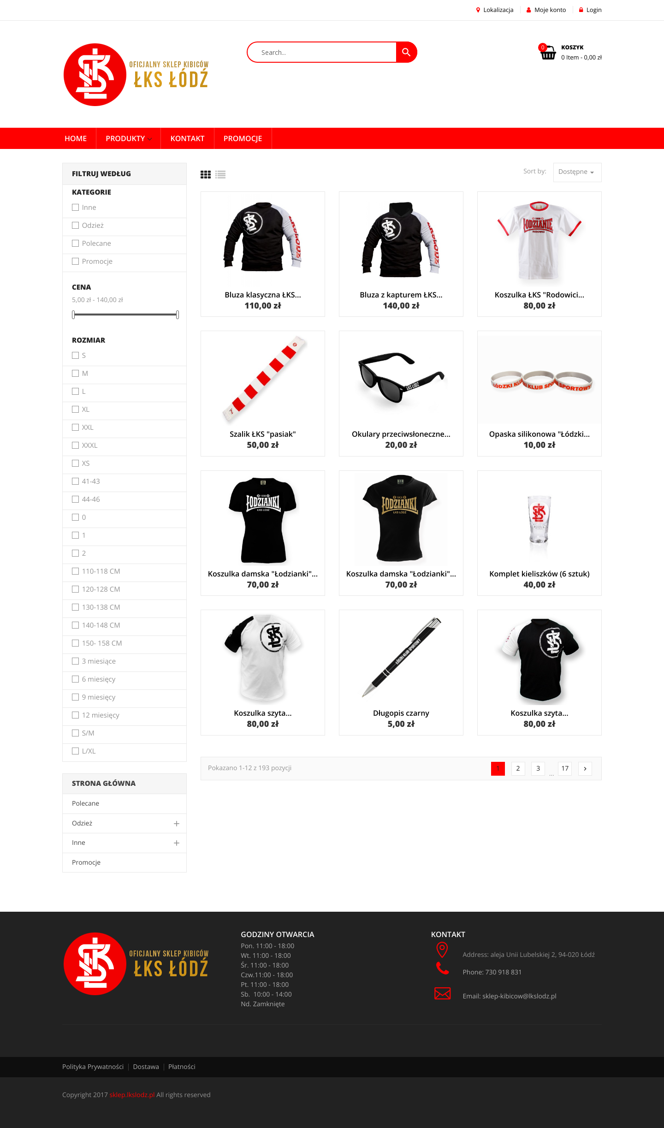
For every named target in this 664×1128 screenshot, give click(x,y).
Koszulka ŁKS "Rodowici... (539, 295)
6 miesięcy (99, 680)
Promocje (97, 262)
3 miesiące (99, 662)
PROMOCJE (243, 138)
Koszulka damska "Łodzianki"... (263, 574)
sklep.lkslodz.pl (132, 1095)
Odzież (93, 226)
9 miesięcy (99, 698)
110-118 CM (101, 572)
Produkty (126, 138)
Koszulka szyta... (262, 713)
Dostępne (577, 172)
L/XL (89, 752)
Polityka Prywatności (93, 1067)
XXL (88, 428)
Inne (89, 208)
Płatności (182, 1067)
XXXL (90, 446)
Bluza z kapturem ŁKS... (401, 295)
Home (76, 138)
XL (86, 410)
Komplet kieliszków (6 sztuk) (539, 574)
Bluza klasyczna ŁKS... (263, 295)
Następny (585, 768)
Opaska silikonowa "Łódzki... (539, 434)
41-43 (91, 482)
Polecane (96, 244)
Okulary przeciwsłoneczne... (401, 434)
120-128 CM (101, 590)
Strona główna (104, 783)
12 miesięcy (100, 716)
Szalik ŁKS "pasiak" (263, 434)
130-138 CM (101, 608)
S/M (88, 734)
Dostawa (146, 1067)
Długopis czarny (401, 713)
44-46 (91, 500)
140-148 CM (101, 626)
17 (565, 768)
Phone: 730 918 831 (477, 969)
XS (86, 464)
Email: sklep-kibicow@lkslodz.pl (494, 996)
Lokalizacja (495, 10)
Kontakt (187, 138)
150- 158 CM (102, 644)
